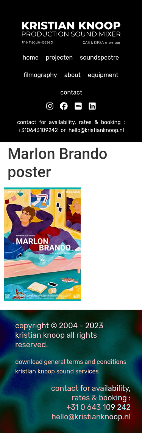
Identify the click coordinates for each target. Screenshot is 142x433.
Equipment (103, 75)
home (31, 57)
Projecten (59, 57)
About (72, 75)
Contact (71, 92)
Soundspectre (99, 57)
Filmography (40, 75)
